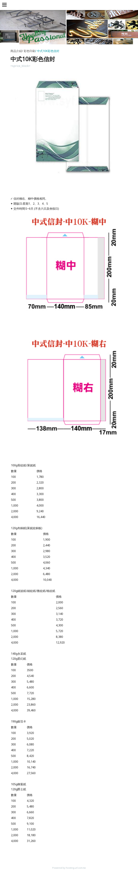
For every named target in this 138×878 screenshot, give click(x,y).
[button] (5, 5)
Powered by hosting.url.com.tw (69, 867)
